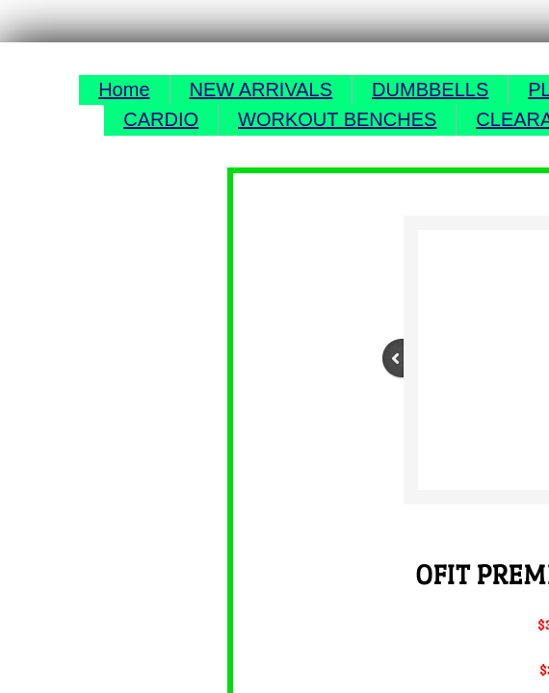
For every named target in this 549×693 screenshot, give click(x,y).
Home (123, 89)
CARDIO (160, 119)
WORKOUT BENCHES (337, 119)
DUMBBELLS (430, 89)
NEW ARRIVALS (261, 89)
